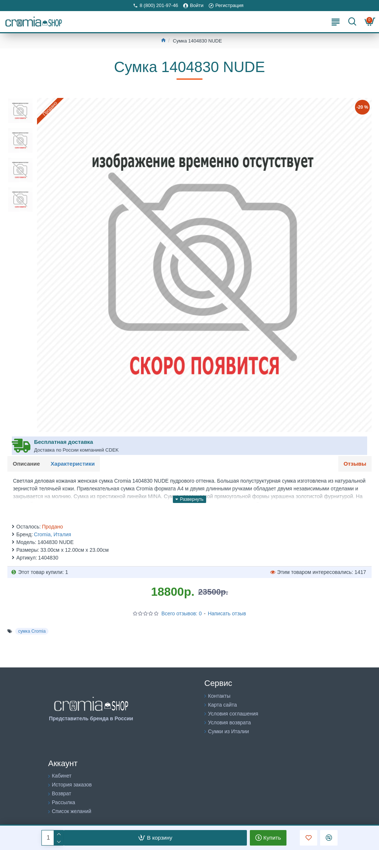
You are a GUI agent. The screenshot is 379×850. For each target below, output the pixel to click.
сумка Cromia (32, 631)
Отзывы (354, 463)
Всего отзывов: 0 (181, 614)
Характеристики (73, 463)
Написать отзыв (227, 614)
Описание (26, 463)
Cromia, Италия (52, 535)
